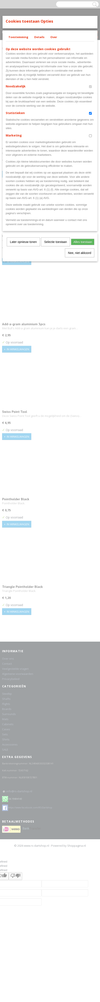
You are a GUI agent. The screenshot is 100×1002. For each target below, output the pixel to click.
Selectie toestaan (55, 242)
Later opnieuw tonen (23, 242)
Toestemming (18, 37)
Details (39, 37)
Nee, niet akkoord (79, 253)
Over (53, 37)
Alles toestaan (82, 242)
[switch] (90, 86)
